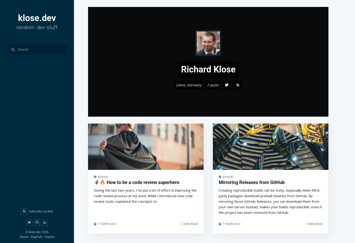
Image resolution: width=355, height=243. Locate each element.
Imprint (49, 237)
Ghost (24, 237)
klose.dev (34, 232)
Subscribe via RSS (37, 211)
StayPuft (36, 237)
